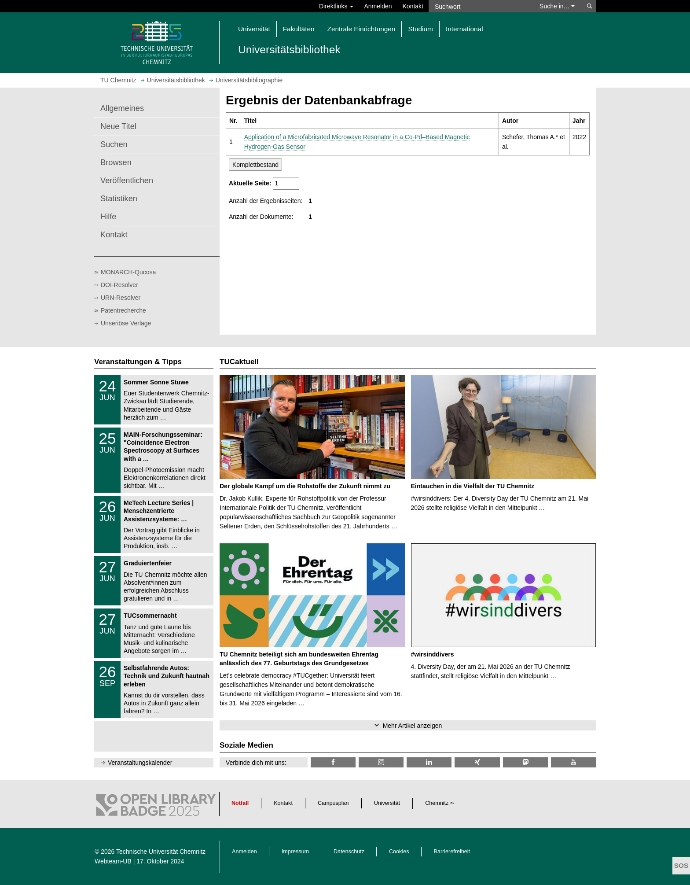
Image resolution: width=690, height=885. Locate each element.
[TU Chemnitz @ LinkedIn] (429, 762)
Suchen (114, 144)
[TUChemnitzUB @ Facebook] (333, 762)
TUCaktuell (239, 362)
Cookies (399, 851)
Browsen (116, 162)
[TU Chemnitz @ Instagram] (381, 762)
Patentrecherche (123, 310)
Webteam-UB (113, 861)
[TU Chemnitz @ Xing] (477, 762)
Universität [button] (254, 29)
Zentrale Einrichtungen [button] (361, 29)
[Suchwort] (480, 6)
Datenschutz (349, 851)
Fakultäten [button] (299, 29)
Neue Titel (118, 126)
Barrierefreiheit (452, 851)
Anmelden (378, 6)
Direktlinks (336, 6)
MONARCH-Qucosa (128, 272)
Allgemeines (122, 108)
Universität (387, 803)
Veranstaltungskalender (140, 762)
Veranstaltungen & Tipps (138, 362)
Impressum (295, 851)
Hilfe (108, 216)
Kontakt (413, 6)
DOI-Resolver (119, 284)
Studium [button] (420, 29)
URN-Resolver (120, 297)
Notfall (240, 803)
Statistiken (118, 198)
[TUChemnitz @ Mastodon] (525, 762)
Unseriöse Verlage (126, 323)
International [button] (464, 29)
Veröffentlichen (126, 180)
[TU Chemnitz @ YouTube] (573, 762)
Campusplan (333, 803)
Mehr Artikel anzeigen (412, 725)
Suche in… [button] (557, 6)
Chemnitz (436, 803)
